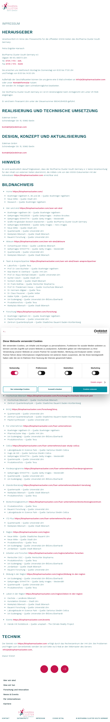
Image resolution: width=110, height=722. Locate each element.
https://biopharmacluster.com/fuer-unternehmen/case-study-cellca (46, 445)
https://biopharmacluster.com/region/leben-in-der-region (54, 594)
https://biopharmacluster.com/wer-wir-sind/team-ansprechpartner (63, 261)
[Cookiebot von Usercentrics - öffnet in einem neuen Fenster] (96, 332)
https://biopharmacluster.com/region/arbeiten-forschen (55, 553)
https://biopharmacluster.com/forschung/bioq (34, 409)
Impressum (40, 718)
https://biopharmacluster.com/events (31, 619)
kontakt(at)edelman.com (14, 127)
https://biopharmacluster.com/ (28, 191)
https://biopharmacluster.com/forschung (37, 311)
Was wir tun (9, 685)
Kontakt (5, 718)
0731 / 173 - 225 (13, 61)
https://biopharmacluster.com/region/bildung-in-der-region (56, 574)
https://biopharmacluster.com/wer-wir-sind (41, 208)
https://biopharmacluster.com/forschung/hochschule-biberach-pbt (60, 396)
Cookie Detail (58, 718)
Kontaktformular (21, 82)
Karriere (7, 704)
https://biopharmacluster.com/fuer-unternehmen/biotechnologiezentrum (65, 502)
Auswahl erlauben (55, 389)
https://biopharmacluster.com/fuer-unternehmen (47, 426)
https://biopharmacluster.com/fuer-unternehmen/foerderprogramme (58, 468)
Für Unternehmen (11, 699)
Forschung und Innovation (16, 689)
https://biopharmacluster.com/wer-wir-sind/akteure (39, 241)
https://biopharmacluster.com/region (31, 532)
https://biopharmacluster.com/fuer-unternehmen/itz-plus (43, 518)
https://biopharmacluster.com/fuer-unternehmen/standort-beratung (57, 485)
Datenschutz (22, 718)
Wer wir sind (9, 680)
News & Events (10, 694)
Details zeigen (96, 382)
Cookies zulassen (90, 389)
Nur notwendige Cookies (20, 389)
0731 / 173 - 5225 (14, 64)
